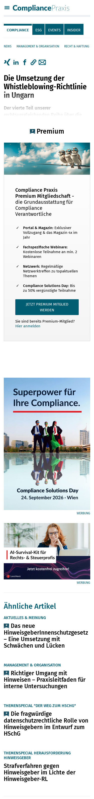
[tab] (18, 29)
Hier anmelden (27, 326)
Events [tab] (54, 30)
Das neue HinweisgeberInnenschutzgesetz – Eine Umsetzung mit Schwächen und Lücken (46, 635)
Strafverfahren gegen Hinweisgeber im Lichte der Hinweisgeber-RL (39, 772)
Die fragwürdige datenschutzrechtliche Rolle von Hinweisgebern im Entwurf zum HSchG (46, 723)
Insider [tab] (73, 30)
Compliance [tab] (18, 30)
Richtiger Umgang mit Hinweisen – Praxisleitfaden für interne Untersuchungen (44, 680)
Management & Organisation (38, 46)
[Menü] (7, 8)
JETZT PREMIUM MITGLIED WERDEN (47, 307)
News (8, 46)
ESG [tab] (38, 30)
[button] (33, 62)
